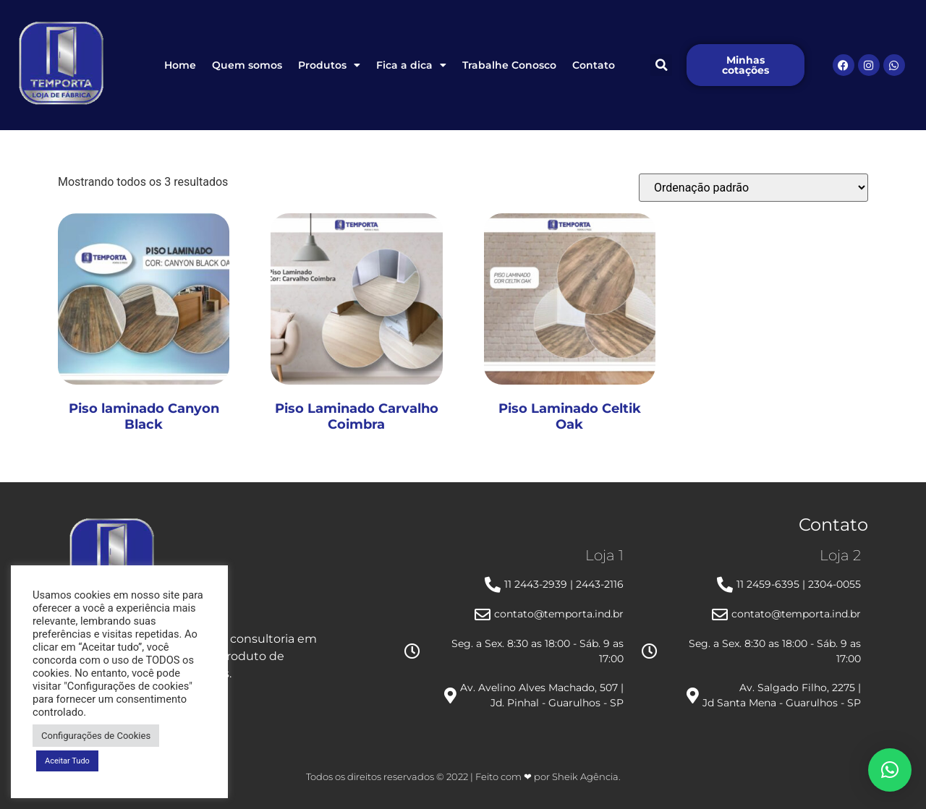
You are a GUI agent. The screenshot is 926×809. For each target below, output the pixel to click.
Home (180, 65)
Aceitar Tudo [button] (67, 761)
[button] (661, 65)
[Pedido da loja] (753, 188)
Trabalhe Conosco (509, 65)
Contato (593, 65)
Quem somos (247, 65)
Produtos (329, 65)
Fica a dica (411, 65)
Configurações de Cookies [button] (95, 735)
